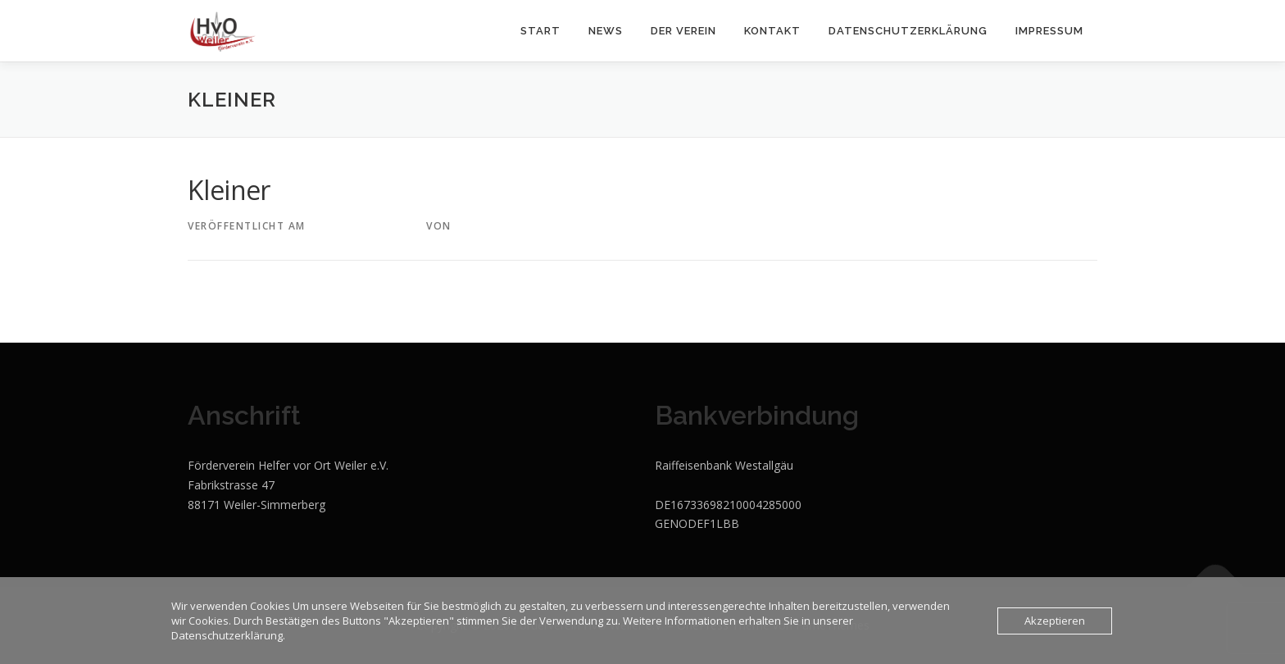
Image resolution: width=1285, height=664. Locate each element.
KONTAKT (772, 31)
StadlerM (485, 226)
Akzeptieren (1054, 620)
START (540, 31)
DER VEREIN (683, 31)
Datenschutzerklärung (908, 31)
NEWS (605, 31)
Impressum (1049, 31)
